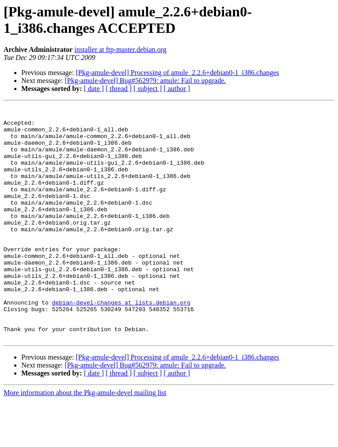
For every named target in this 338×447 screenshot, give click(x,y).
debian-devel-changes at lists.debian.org (121, 342)
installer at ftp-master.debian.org (121, 49)
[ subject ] (148, 88)
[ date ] (94, 88)
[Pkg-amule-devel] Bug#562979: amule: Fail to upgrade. (145, 80)
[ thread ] (119, 88)
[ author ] (177, 88)
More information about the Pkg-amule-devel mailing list (85, 439)
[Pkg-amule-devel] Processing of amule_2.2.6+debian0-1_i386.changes (177, 72)
